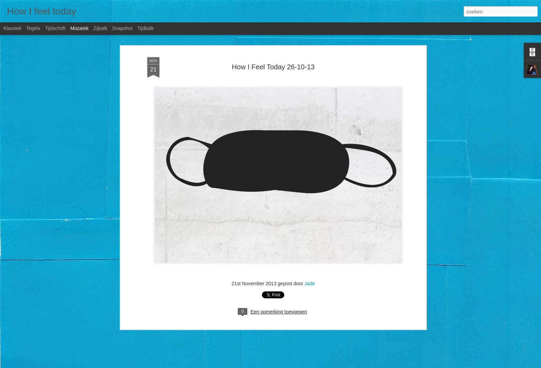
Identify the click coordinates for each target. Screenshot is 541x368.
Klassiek (12, 28)
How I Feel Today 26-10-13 (273, 67)
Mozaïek (79, 28)
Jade (310, 283)
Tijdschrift (55, 28)
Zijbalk (100, 28)
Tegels (33, 28)
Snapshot (122, 28)
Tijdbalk (145, 28)
